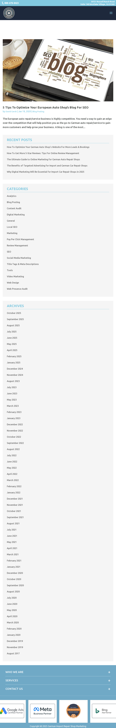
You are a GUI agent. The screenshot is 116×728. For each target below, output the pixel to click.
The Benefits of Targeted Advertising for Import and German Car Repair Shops (47, 165)
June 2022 (12, 461)
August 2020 (13, 591)
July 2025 (11, 331)
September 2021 (15, 517)
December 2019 (15, 641)
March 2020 (13, 622)
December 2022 (15, 424)
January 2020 (13, 635)
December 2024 (15, 369)
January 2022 (13, 492)
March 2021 (13, 554)
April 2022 (12, 474)
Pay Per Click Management (20, 239)
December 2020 (15, 573)
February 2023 (14, 412)
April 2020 (12, 616)
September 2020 (15, 585)
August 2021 (13, 523)
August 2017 (13, 653)
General (11, 221)
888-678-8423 (11, 3)
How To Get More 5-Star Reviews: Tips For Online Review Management (43, 153)
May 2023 (12, 399)
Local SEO (12, 227)
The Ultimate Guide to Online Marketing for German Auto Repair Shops (43, 159)
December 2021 (15, 498)
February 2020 (14, 628)
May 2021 (12, 542)
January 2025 (13, 362)
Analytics (11, 196)
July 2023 (11, 387)
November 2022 (15, 430)
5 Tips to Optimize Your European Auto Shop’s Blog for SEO (46, 107)
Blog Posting (38, 111)
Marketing (12, 233)
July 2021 (11, 529)
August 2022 (13, 449)
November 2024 (15, 375)
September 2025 (15, 319)
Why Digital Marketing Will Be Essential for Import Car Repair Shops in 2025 (45, 172)
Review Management (17, 245)
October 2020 (14, 579)
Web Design (13, 282)
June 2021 (12, 536)
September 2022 (15, 443)
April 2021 (12, 548)
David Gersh (11, 111)
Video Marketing (15, 276)
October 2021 (14, 511)
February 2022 (14, 486)
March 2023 (13, 406)
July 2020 (11, 598)
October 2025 (14, 313)
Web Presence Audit (17, 289)
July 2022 (11, 455)
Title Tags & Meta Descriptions (23, 264)
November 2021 (15, 505)
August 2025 (13, 325)
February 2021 (14, 560)
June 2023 (12, 393)
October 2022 (14, 437)
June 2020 (12, 604)
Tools (10, 270)
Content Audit (14, 208)
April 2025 (12, 350)
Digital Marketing (16, 214)
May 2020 (12, 610)
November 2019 (15, 647)
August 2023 (13, 381)
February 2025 (14, 356)
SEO (9, 251)
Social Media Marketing (19, 258)
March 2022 (13, 480)
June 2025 (12, 338)
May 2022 (12, 468)
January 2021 (13, 567)
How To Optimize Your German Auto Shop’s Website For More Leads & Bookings (48, 147)
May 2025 (12, 344)
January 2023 (13, 418)
